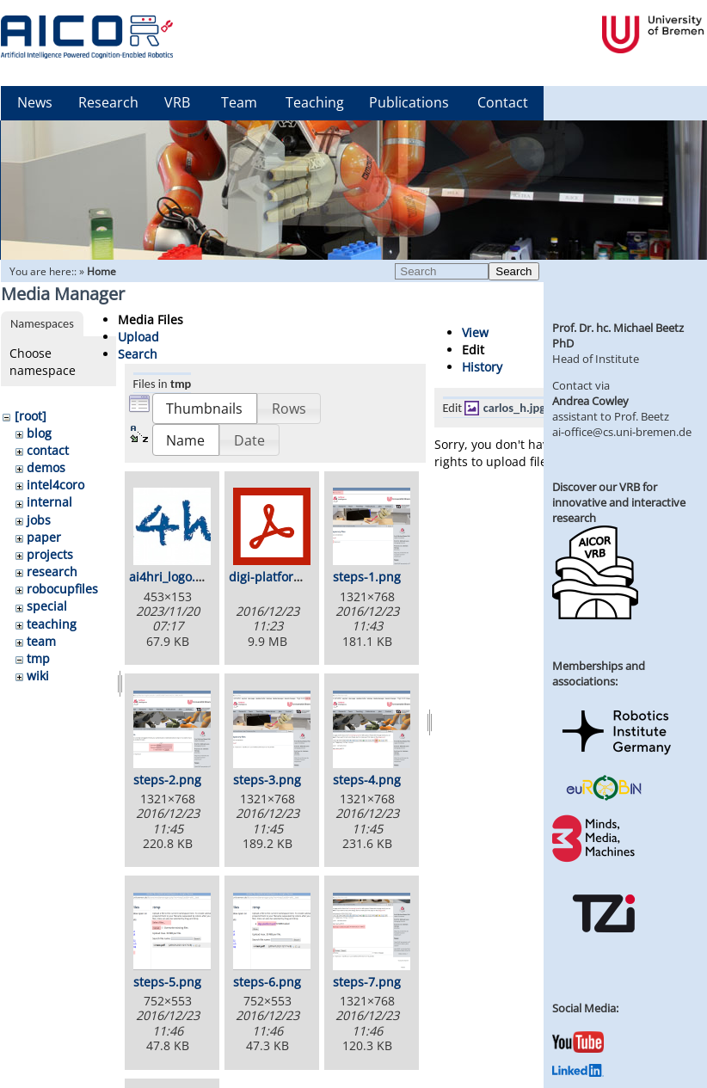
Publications (409, 102)
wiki (38, 675)
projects (50, 554)
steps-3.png (267, 779)
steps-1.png (367, 577)
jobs (39, 520)
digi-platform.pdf (278, 577)
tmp (38, 658)
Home (101, 271)
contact (48, 450)
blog (39, 433)
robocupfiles (62, 589)
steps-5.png (167, 982)
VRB (177, 102)
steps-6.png (267, 982)
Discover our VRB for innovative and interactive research (618, 502)
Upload (138, 337)
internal (49, 502)
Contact (502, 102)
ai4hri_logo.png (173, 577)
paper (44, 537)
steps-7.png (367, 982)
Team (239, 102)
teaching (52, 624)
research (52, 571)
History (482, 367)
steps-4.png (367, 779)
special (47, 606)
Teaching (315, 102)
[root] (30, 416)
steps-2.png (167, 779)
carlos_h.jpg (514, 407)
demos (46, 467)
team (41, 641)
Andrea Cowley (590, 401)
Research (108, 102)
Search (513, 271)
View (475, 332)
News (34, 102)
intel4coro (55, 484)
